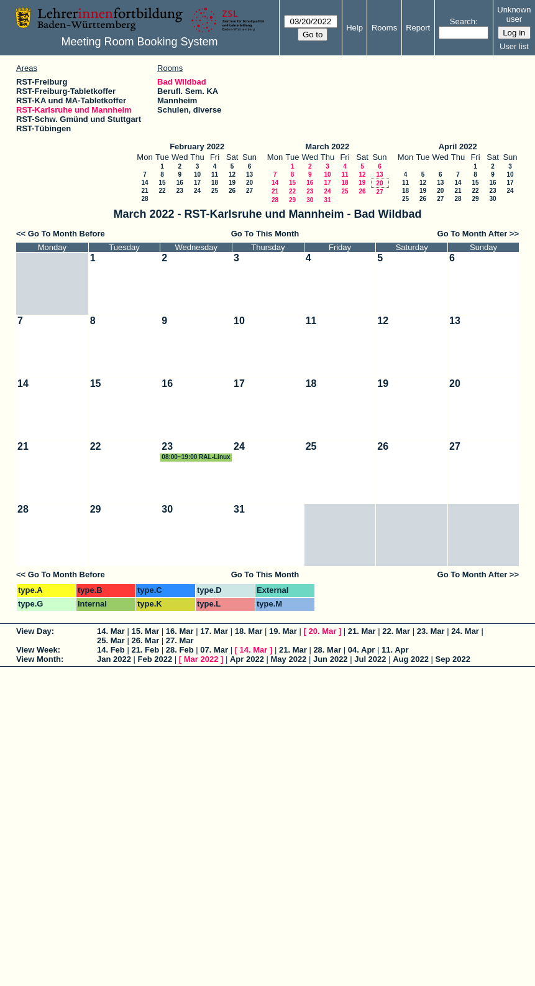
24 (197, 190)
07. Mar (214, 649)
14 (144, 182)
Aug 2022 (411, 659)
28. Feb (180, 649)
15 (161, 182)
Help (354, 27)
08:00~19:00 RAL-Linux (196, 456)
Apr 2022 (247, 659)
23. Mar (431, 631)
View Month (38, 659)
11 (214, 174)
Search (462, 21)
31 (327, 200)
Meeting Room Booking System (139, 41)
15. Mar (145, 631)
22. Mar (396, 631)
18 (214, 182)
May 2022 (289, 659)
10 (197, 174)
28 (144, 198)
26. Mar (145, 640)
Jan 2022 (114, 659)
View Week (37, 649)
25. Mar (111, 640)
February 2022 (197, 146)
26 (232, 190)
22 (161, 190)
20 (249, 182)
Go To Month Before (66, 233)
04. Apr (361, 649)
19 (232, 182)
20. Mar (322, 631)
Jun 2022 (330, 659)
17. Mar (214, 631)
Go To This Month (265, 233)
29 (292, 200)
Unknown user (514, 14)
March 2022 (327, 146)
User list (514, 46)
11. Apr (395, 649)
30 (309, 200)
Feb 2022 (155, 659)
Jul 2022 (370, 659)
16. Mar (180, 631)
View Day (34, 631)
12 (232, 174)
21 (144, 190)
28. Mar (327, 649)
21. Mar (362, 631)
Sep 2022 (453, 659)
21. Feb (145, 649)
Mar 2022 (201, 659)
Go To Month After (472, 233)
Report (418, 27)
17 (197, 182)
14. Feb (111, 649)
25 (214, 190)
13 (249, 174)
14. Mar (111, 631)
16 (179, 182)
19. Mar (283, 631)
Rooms (384, 27)
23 (179, 190)
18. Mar (249, 631)
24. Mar (465, 631)
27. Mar (180, 640)
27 (249, 190)
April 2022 (458, 146)
